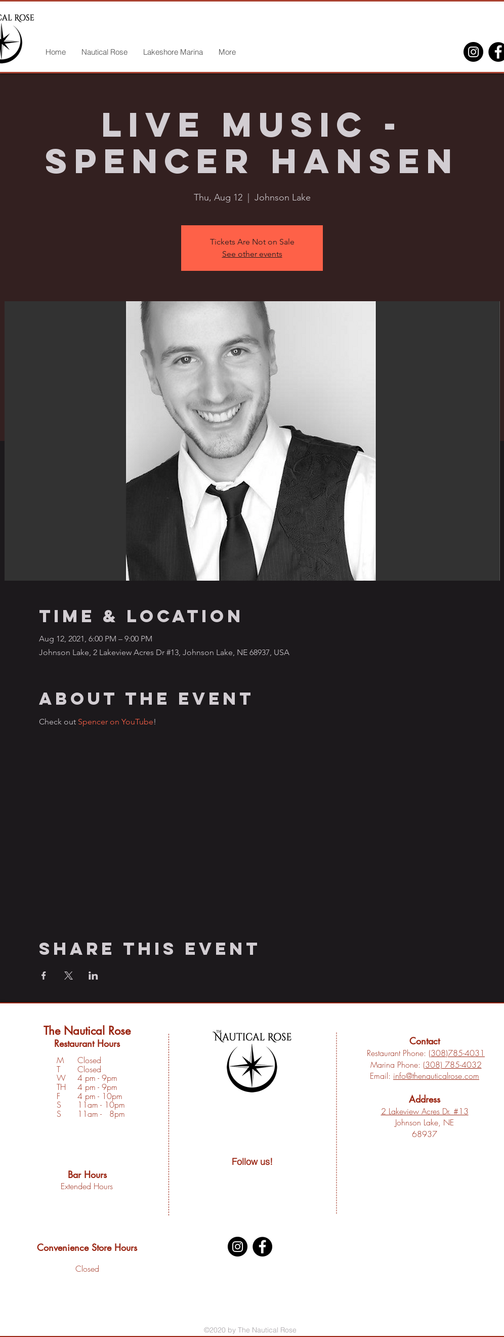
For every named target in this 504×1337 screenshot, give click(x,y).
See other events (252, 254)
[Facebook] (262, 1247)
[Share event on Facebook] (44, 975)
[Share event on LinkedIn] (93, 975)
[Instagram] (473, 52)
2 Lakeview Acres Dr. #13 (425, 1111)
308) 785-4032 (453, 1064)
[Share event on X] (68, 975)
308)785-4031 (458, 1053)
